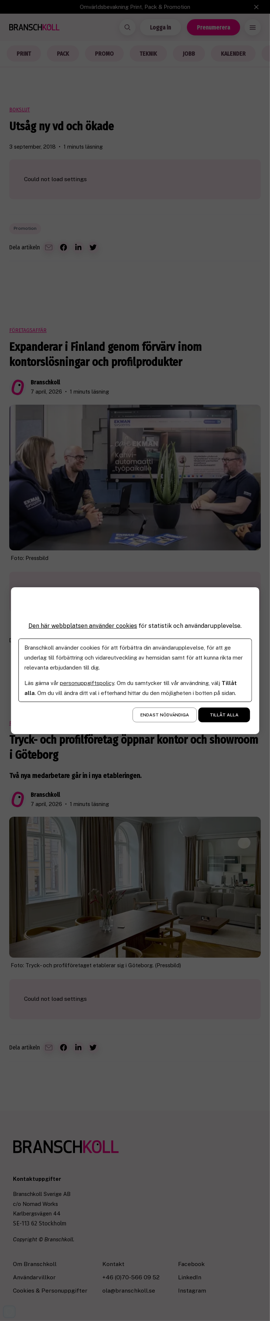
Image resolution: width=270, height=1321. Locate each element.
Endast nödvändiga (164, 714)
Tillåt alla (224, 714)
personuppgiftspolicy (86, 683)
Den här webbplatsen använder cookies (82, 625)
